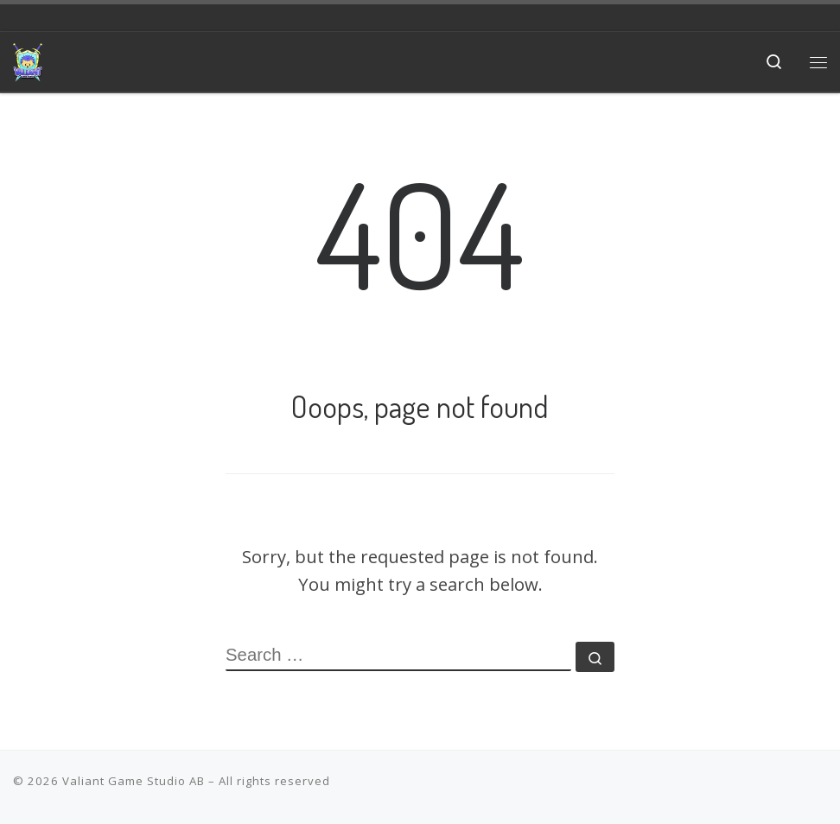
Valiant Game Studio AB (133, 781)
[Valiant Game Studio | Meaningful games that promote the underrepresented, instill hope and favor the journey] (27, 59)
